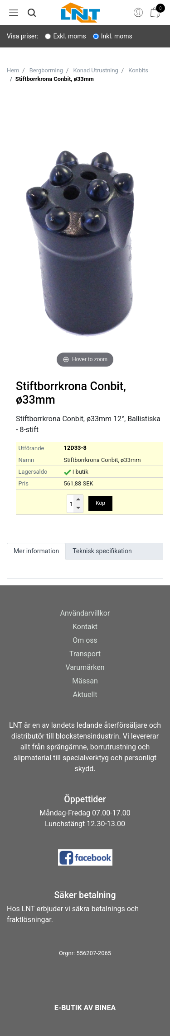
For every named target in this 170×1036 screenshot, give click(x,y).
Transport (85, 654)
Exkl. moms (69, 36)
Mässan (85, 681)
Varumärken (84, 667)
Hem (13, 70)
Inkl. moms (116, 36)
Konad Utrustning (95, 70)
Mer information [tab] (36, 551)
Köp (100, 503)
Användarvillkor (85, 613)
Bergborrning (46, 70)
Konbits (138, 70)
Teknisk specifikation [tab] (102, 551)
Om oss (85, 640)
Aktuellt (85, 694)
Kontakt (85, 626)
